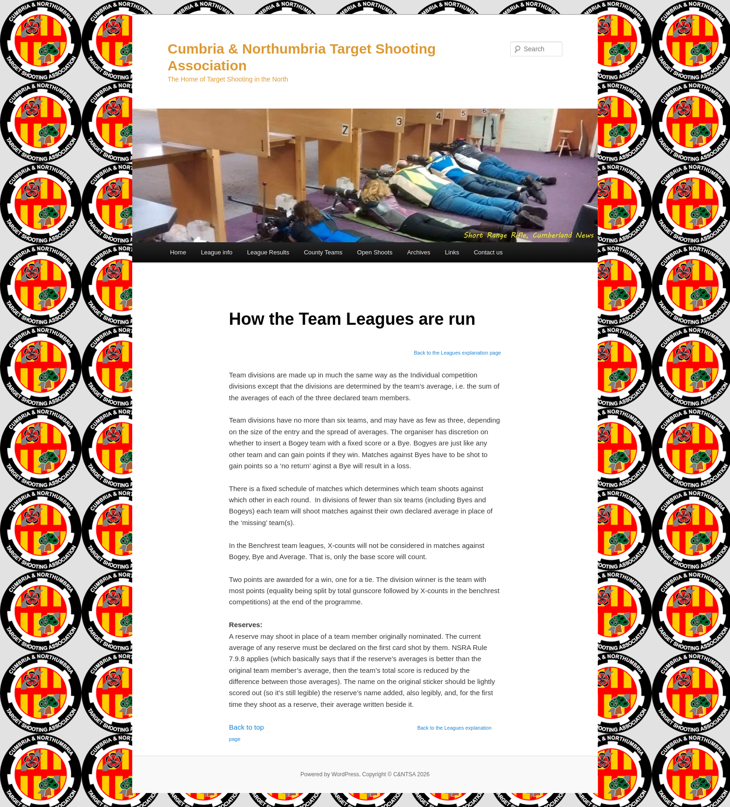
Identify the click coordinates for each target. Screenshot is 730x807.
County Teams (323, 252)
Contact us (488, 252)
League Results (268, 252)
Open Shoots (374, 252)
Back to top (246, 727)
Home (178, 252)
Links (452, 252)
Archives (418, 252)
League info (216, 252)
